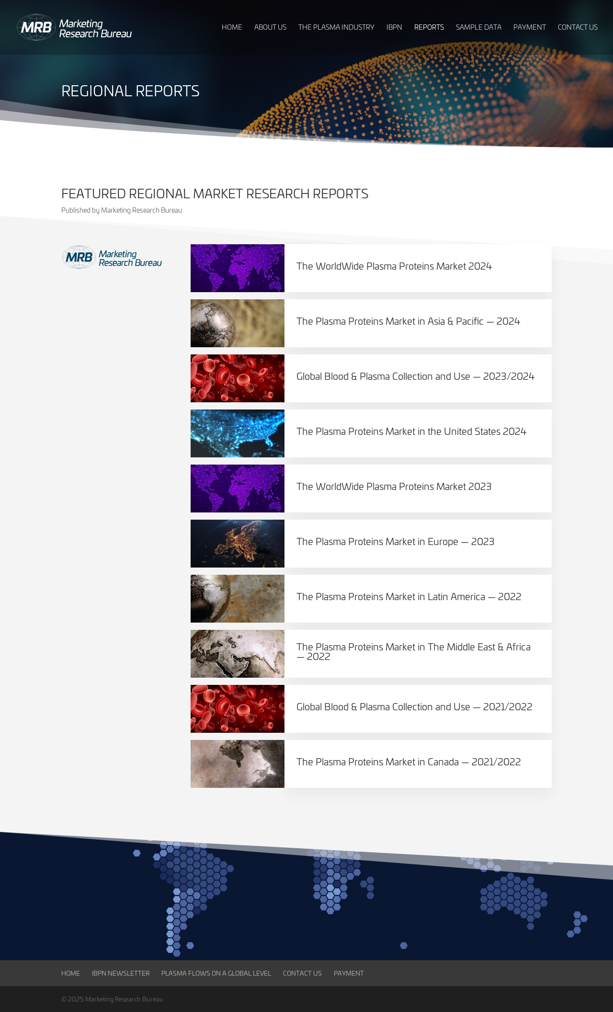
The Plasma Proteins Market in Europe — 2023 (395, 540)
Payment (349, 973)
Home (70, 973)
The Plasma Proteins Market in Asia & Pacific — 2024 (408, 320)
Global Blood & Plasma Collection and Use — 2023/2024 (415, 375)
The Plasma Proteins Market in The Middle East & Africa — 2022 (413, 651)
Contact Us (302, 973)
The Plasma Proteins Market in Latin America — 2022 (409, 596)
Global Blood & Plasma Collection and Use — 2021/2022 (414, 706)
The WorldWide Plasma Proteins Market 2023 (394, 485)
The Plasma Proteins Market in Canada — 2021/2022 (408, 761)
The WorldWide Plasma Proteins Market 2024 (394, 265)
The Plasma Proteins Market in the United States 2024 (411, 430)
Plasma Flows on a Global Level (216, 973)
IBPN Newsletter (120, 973)
